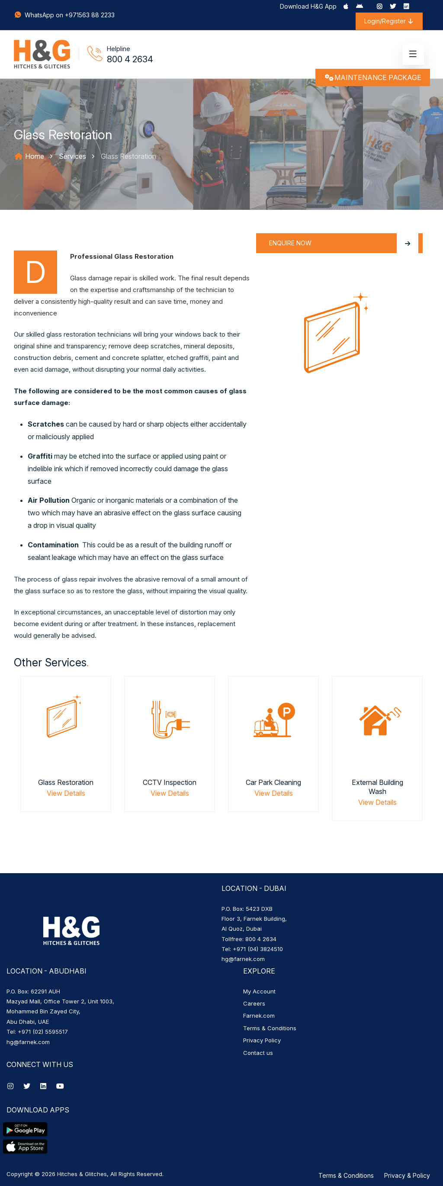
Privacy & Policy (407, 1175)
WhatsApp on (39, 15)
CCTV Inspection (169, 782)
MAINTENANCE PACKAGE (372, 77)
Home (29, 156)
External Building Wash (377, 787)
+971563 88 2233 (90, 15)
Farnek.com (259, 1015)
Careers (254, 1003)
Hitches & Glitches (82, 1173)
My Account (259, 991)
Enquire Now (343, 243)
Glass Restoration (65, 782)
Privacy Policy (262, 1040)
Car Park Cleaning (273, 782)
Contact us (258, 1052)
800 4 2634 (130, 59)
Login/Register (389, 21)
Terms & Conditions (269, 1028)
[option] (66, 755)
